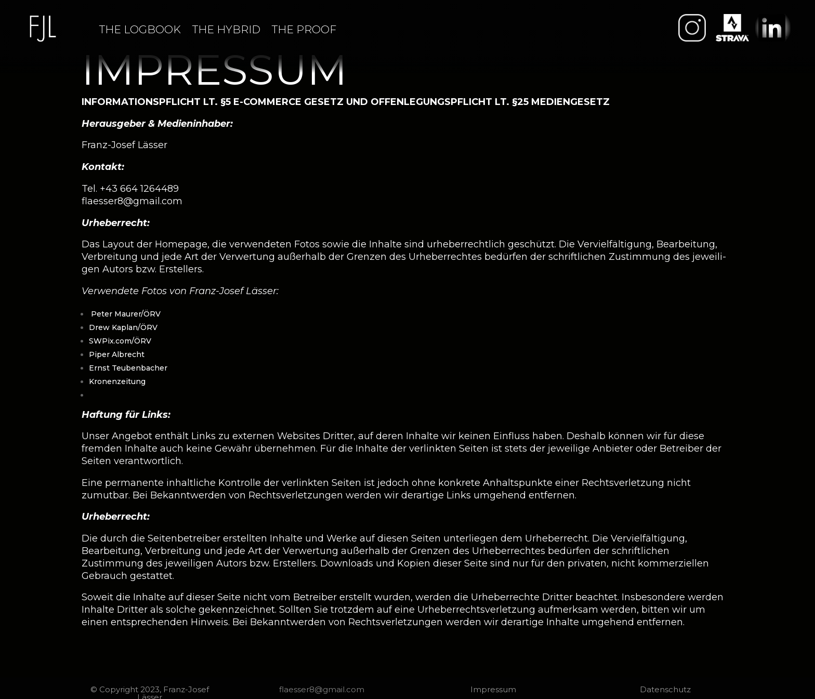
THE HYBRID (226, 29)
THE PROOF (304, 29)
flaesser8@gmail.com (132, 201)
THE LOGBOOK (140, 29)
